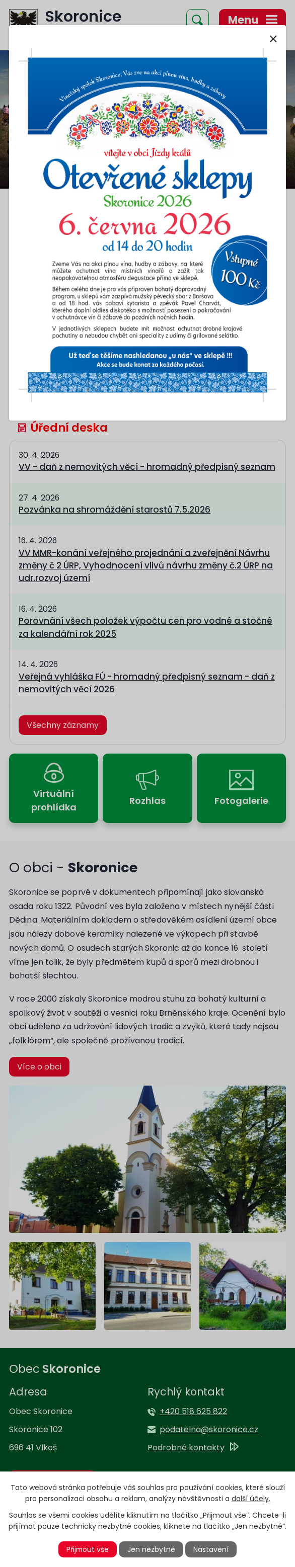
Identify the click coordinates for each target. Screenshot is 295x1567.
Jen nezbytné (152, 1549)
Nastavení (211, 1549)
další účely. (251, 1499)
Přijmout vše (87, 1549)
